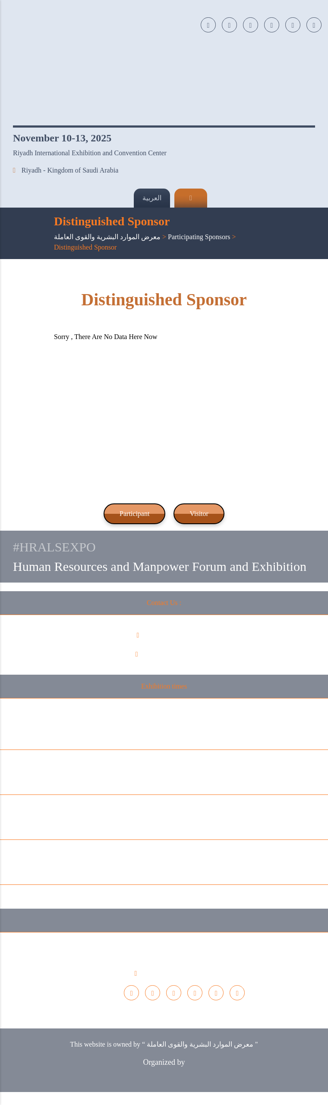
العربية (151, 198)
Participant (134, 513)
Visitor (198, 513)
